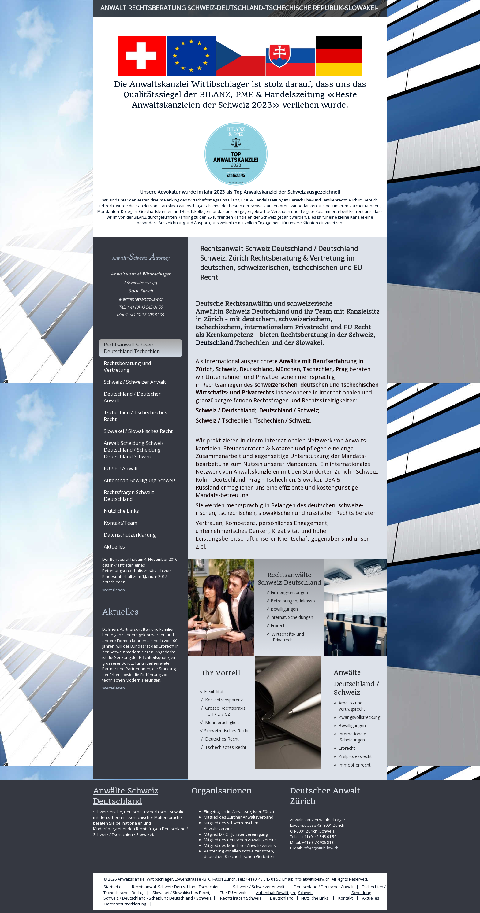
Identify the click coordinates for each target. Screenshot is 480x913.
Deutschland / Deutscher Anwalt (324, 886)
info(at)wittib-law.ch (321, 848)
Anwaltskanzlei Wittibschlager (145, 879)
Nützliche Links (315, 898)
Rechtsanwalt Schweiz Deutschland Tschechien (176, 886)
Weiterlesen (113, 590)
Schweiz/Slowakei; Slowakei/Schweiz (243, 430)
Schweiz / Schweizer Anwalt (258, 886)
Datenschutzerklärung (125, 904)
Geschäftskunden (156, 211)
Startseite (112, 886)
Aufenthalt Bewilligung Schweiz (284, 892)
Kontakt (345, 898)
